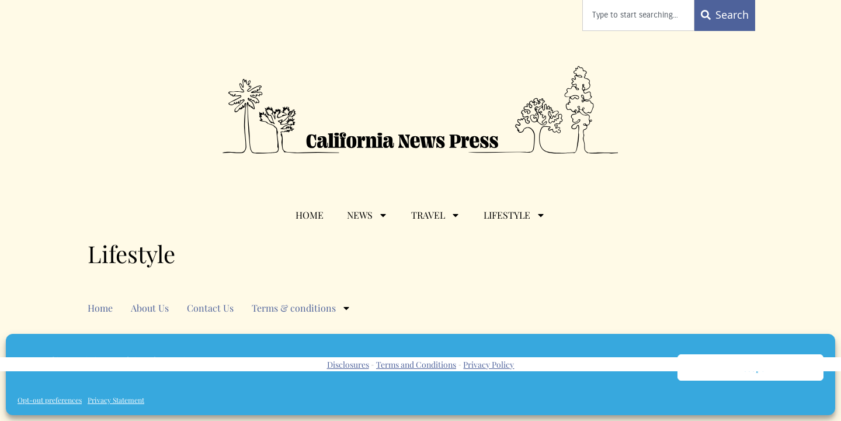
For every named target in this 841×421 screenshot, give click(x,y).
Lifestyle (514, 215)
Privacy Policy (488, 364)
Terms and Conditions (416, 364)
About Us (150, 308)
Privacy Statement (116, 400)
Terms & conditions (301, 308)
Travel (435, 215)
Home (310, 215)
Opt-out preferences (50, 400)
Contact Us (210, 308)
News (367, 215)
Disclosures (348, 364)
